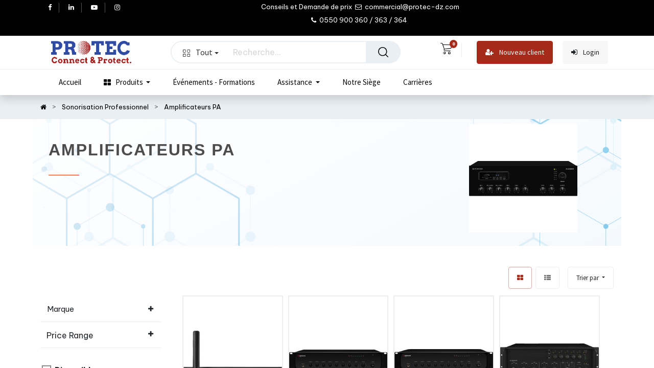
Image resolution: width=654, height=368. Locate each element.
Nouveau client (514, 52)
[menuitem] (70, 82)
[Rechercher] (383, 52)
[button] (591, 278)
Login (585, 52)
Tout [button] (201, 52)
